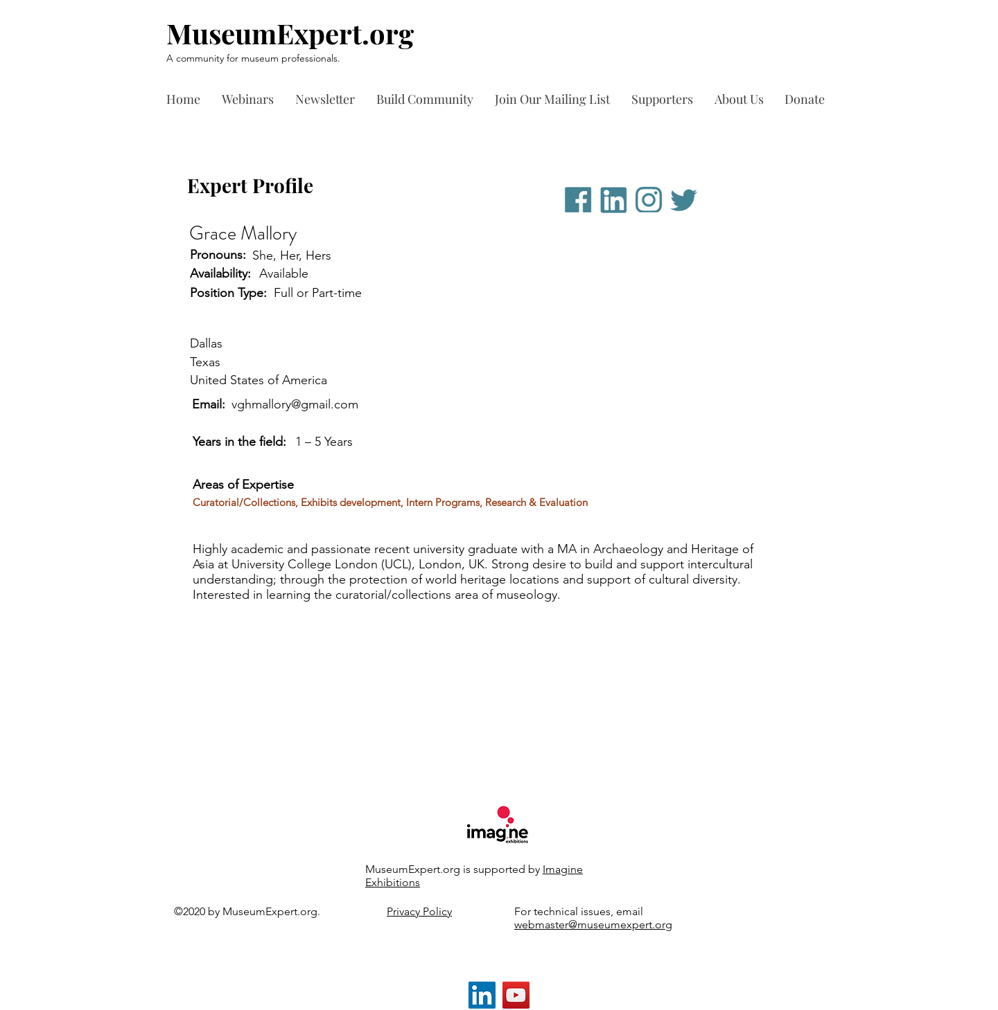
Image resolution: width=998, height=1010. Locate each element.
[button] (666, 99)
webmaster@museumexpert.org (593, 924)
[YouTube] (515, 995)
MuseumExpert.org (290, 33)
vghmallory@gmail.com (294, 404)
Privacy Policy (419, 911)
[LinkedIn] (482, 995)
